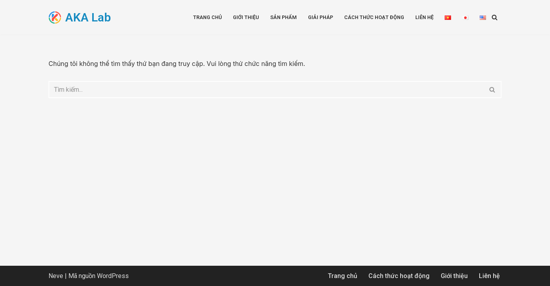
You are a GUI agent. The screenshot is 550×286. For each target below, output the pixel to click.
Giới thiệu (246, 17)
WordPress (113, 276)
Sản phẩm (283, 17)
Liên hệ (424, 17)
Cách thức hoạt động (374, 17)
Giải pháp (320, 17)
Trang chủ (207, 17)
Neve (55, 276)
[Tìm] (495, 17)
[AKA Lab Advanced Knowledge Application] (79, 17)
